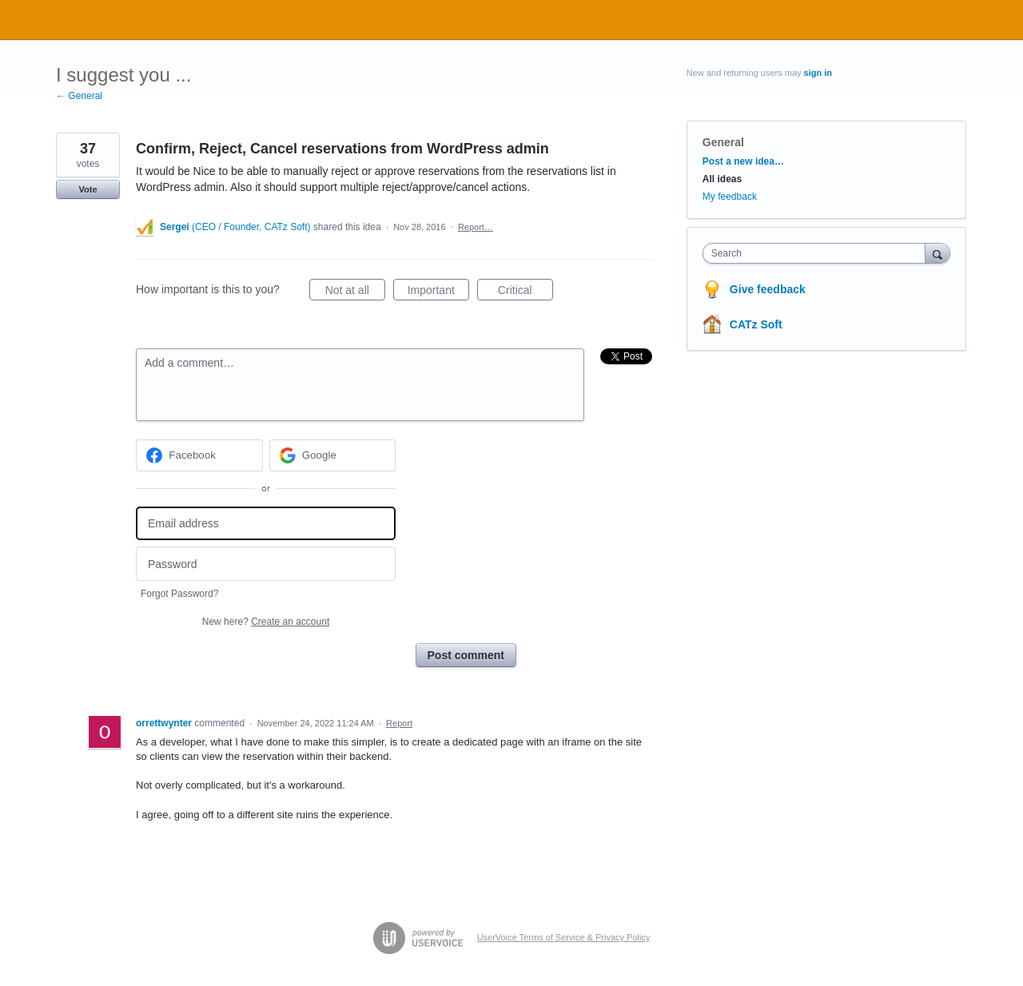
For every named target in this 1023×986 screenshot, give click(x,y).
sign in (818, 73)
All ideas (722, 179)
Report (399, 723)
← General (79, 95)
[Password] (266, 564)
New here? (265, 621)
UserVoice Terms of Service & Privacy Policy (564, 937)
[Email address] (266, 524)
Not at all (355, 292)
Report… (475, 227)
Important (438, 292)
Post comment (466, 655)
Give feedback (768, 289)
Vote (87, 189)
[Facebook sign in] (199, 455)
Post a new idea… (743, 161)
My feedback (730, 196)
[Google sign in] (332, 455)
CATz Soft (756, 324)
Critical (525, 292)
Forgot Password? (179, 593)
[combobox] (818, 253)
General (723, 142)
